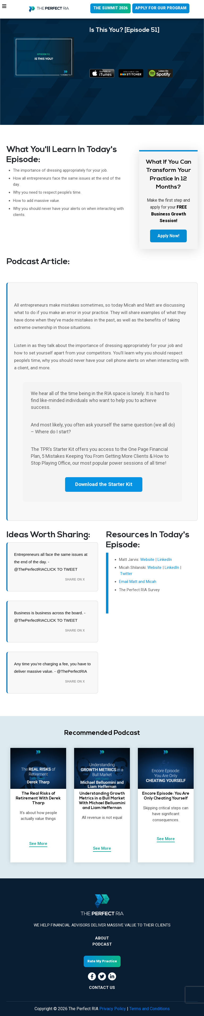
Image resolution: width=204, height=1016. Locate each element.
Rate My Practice (102, 962)
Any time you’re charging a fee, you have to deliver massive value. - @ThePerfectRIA (52, 668)
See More (38, 843)
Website (147, 559)
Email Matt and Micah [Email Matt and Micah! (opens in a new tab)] (137, 581)
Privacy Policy (112, 1008)
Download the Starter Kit (104, 484)
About (102, 938)
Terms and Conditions (149, 1008)
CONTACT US (102, 987)
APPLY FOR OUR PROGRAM (160, 8)
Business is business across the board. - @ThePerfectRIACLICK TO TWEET (49, 617)
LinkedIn (165, 559)
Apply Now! (168, 235)
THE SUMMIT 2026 (109, 8)
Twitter (126, 574)
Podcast (102, 944)
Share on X (75, 580)
